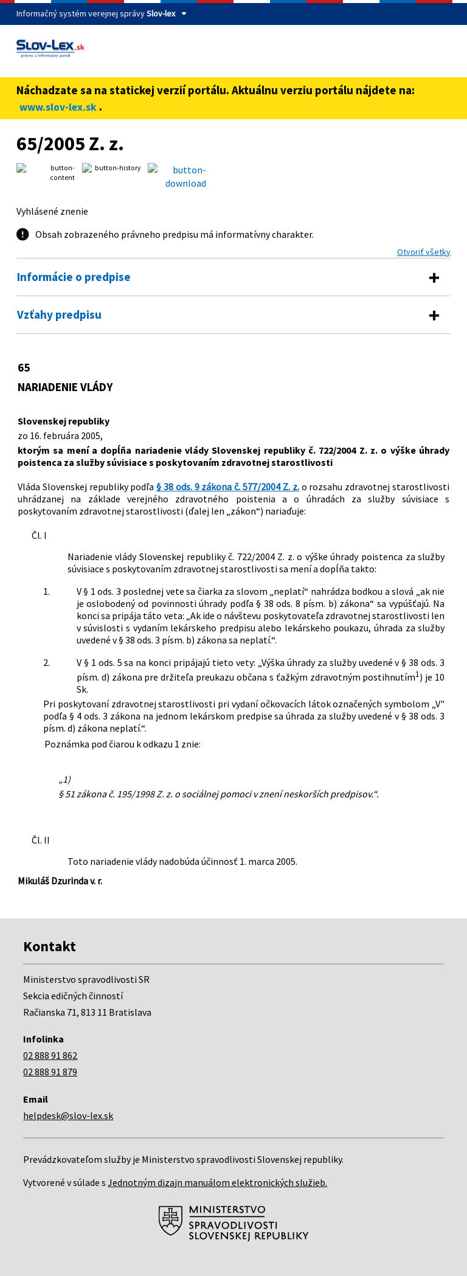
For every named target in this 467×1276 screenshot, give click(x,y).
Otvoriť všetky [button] (424, 251)
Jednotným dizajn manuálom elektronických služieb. (217, 1182)
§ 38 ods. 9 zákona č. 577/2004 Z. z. (227, 486)
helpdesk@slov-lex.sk (68, 1115)
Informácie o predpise (74, 276)
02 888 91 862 (50, 1055)
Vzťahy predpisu (59, 314)
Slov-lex (161, 13)
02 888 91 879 (50, 1072)
